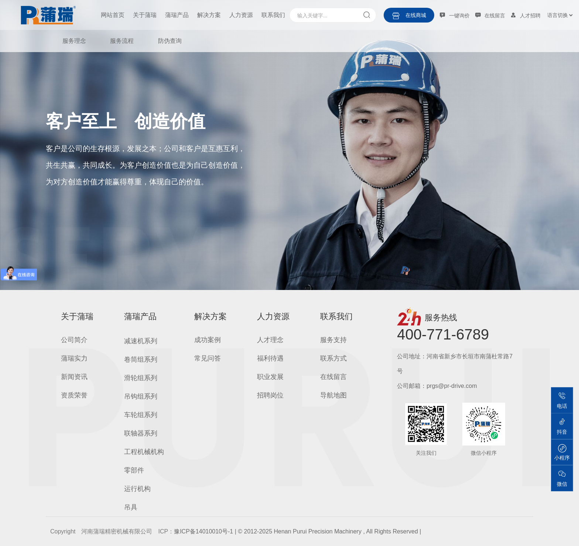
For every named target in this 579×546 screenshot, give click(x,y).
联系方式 (333, 358)
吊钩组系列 (140, 396)
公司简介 (74, 340)
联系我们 (273, 15)
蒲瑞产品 (177, 15)
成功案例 (207, 340)
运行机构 (137, 488)
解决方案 (209, 15)
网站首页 (112, 15)
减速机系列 (140, 341)
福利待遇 (270, 358)
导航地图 (333, 395)
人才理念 (270, 340)
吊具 (130, 507)
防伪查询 (170, 41)
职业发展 (270, 377)
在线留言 (333, 377)
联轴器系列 (140, 433)
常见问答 (207, 358)
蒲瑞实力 (74, 358)
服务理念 (74, 41)
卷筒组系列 (140, 359)
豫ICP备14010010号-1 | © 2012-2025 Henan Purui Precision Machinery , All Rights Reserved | (297, 531)
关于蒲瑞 (145, 15)
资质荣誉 (74, 395)
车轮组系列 (140, 415)
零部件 (134, 470)
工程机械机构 (144, 451)
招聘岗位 (270, 395)
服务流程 (122, 41)
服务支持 (333, 340)
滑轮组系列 (140, 378)
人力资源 (241, 15)
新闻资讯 (74, 377)
